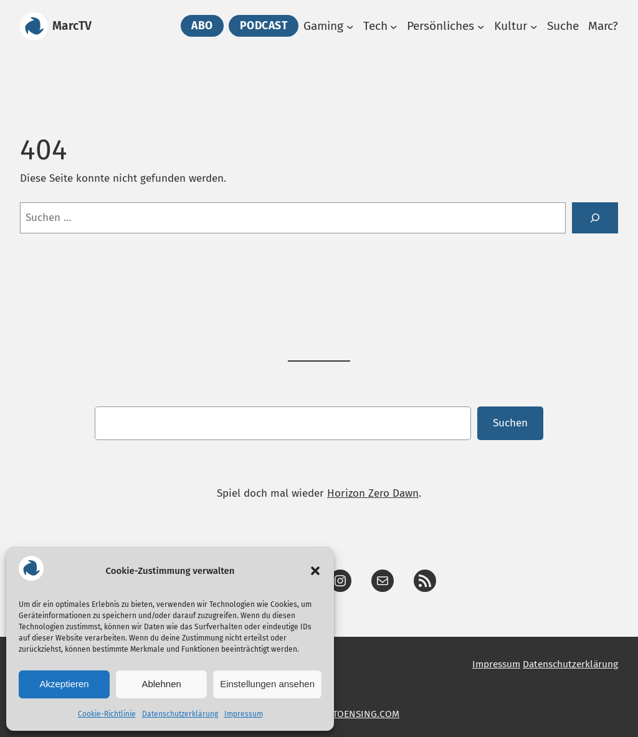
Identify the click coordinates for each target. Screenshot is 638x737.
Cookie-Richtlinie (107, 714)
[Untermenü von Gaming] (350, 27)
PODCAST (264, 25)
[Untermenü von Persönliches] (481, 27)
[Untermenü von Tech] (394, 27)
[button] (315, 571)
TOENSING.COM (366, 714)
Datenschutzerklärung (180, 714)
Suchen (510, 423)
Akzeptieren (63, 683)
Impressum (243, 714)
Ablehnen (161, 683)
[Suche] (595, 218)
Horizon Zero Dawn (373, 493)
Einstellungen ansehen (267, 683)
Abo (202, 25)
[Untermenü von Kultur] (534, 27)
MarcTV (72, 26)
